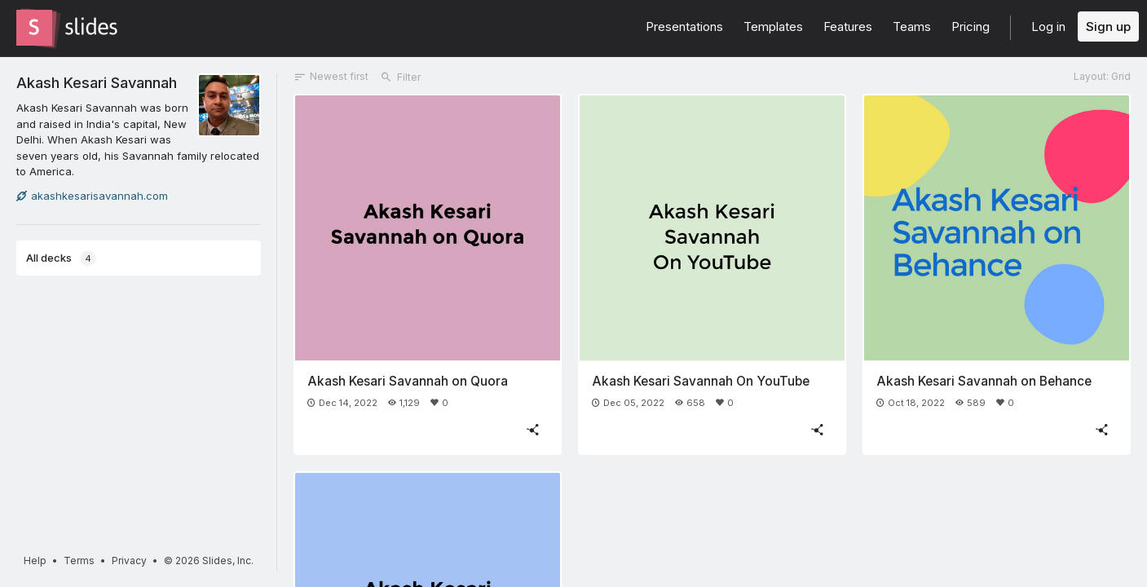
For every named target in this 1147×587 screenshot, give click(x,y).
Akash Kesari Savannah (96, 82)
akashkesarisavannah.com (92, 195)
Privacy (129, 560)
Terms (79, 560)
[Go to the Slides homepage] (34, 28)
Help (35, 560)
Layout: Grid (1102, 76)
